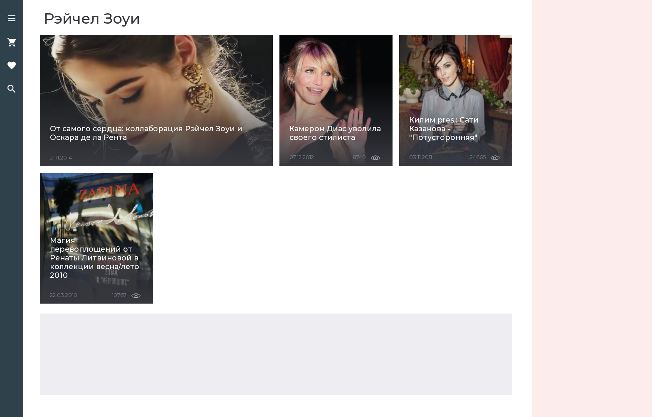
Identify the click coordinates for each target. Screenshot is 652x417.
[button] (11, 19)
